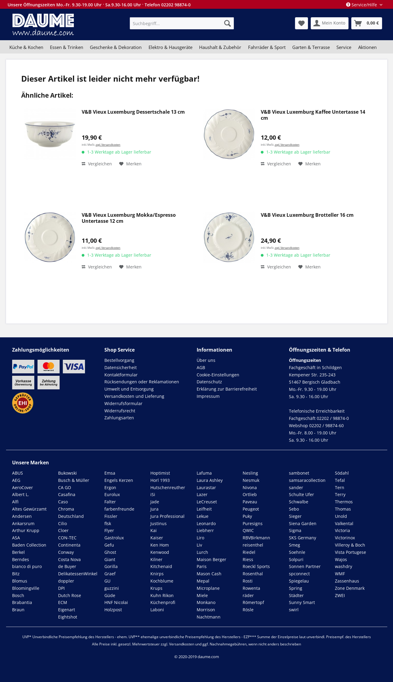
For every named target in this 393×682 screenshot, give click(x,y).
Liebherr (205, 530)
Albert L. (20, 494)
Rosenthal (253, 573)
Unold (341, 516)
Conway (66, 552)
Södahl (342, 473)
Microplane (208, 588)
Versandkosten (181, 644)
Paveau (250, 502)
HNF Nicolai (116, 602)
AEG (16, 480)
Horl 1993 (160, 480)
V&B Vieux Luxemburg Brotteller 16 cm (307, 215)
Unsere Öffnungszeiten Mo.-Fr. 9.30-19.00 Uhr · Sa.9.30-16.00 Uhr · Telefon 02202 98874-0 (99, 5)
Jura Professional (167, 516)
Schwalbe (298, 502)
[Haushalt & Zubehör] (220, 47)
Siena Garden (302, 523)
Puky (247, 516)
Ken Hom (159, 545)
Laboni (157, 609)
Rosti (248, 581)
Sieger (295, 516)
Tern (339, 487)
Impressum (208, 396)
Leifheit (204, 509)
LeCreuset (207, 502)
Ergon (110, 487)
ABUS (17, 473)
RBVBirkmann (256, 538)
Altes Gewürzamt (29, 509)
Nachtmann (209, 617)
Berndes (20, 559)
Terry (340, 494)
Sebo (294, 509)
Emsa (109, 473)
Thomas (343, 509)
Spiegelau (299, 581)
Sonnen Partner (305, 566)
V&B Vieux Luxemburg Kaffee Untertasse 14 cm (313, 115)
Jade (154, 502)
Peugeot (251, 509)
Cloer (63, 530)
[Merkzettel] (301, 23)
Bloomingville (25, 588)
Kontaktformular (121, 375)
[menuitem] (182, 23)
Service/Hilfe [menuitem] (362, 5)
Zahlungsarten (119, 418)
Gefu (109, 545)
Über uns (206, 360)
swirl (294, 609)
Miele (202, 595)
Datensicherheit (120, 367)
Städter (296, 595)
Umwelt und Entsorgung (129, 389)
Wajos (341, 559)
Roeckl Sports (256, 566)
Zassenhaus (347, 581)
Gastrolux (114, 538)
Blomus (19, 581)
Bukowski (67, 473)
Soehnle (297, 552)
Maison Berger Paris (211, 563)
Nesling (250, 473)
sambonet (299, 473)
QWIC (248, 530)
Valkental (344, 523)
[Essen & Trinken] (67, 47)
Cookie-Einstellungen (218, 375)
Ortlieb (250, 494)
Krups (156, 588)
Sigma (295, 530)
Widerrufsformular (123, 403)
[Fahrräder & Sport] (266, 47)
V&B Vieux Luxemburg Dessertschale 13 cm (133, 112)
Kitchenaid (161, 566)
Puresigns (253, 523)
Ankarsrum (23, 523)
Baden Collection (29, 545)
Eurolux (112, 494)
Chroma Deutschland (71, 512)
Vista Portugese (350, 552)
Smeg (294, 545)
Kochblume (161, 581)
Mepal (203, 581)
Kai (153, 530)
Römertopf (253, 602)
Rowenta (251, 588)
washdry (343, 566)
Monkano (206, 602)
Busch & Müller (73, 480)
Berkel (18, 552)
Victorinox (345, 538)
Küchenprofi (162, 602)
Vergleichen (97, 164)
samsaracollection (307, 480)
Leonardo (206, 523)
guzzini (111, 588)
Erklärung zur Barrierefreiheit (227, 389)
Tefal (340, 480)
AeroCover (22, 487)
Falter (110, 502)
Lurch (202, 552)
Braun (18, 609)
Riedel (249, 552)
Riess (248, 559)
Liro (200, 538)
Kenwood (159, 552)
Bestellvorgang (119, 360)
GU (107, 581)
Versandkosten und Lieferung (134, 396)
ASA (16, 538)
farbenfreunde (119, 509)
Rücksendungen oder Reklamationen (141, 382)
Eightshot (67, 617)
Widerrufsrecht (119, 411)
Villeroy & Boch (350, 545)
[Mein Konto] (330, 23)
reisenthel (253, 545)
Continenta (69, 545)
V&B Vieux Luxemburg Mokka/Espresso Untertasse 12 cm (129, 218)
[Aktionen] (367, 47)
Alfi (15, 502)
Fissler (110, 516)
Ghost (110, 552)
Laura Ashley (210, 480)
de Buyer (67, 566)
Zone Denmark (350, 588)
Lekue (202, 516)
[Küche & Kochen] (26, 47)
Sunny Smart (302, 602)
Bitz (16, 573)
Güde (109, 595)
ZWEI (340, 595)
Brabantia (22, 602)
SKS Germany (302, 538)
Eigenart (66, 609)
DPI (61, 588)
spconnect (299, 573)
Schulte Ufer (301, 494)
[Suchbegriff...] (182, 23)
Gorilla (111, 566)
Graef (110, 573)
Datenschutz (209, 382)
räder (248, 595)
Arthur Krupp (25, 530)
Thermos (344, 502)
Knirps (157, 573)
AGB (201, 367)
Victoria (342, 530)
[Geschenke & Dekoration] (116, 47)
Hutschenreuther (167, 487)
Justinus (158, 523)
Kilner (156, 559)
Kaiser (156, 538)
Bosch (18, 595)
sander (296, 487)
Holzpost (113, 609)
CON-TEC (67, 538)
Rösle (248, 609)
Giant (109, 559)
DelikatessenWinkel (77, 573)
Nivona (250, 487)
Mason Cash (209, 573)
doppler (66, 581)
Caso (63, 502)
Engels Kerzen (118, 480)
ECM (62, 602)
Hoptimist (160, 473)
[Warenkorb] (366, 23)
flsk (107, 523)
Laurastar (206, 487)
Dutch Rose (69, 595)
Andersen (22, 516)
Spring (295, 588)
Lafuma (204, 473)
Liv (199, 545)
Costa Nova (69, 559)
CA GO (64, 487)
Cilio (62, 523)
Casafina (66, 494)
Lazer (202, 494)
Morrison (206, 609)
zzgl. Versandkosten (108, 145)
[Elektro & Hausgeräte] (170, 47)
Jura (154, 509)
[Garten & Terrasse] (311, 47)
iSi (152, 494)
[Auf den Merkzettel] (130, 163)
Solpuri (296, 559)
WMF (340, 573)
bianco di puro (27, 566)
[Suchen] (227, 23)
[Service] (344, 47)
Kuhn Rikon (162, 595)
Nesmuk (251, 480)
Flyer (109, 530)
